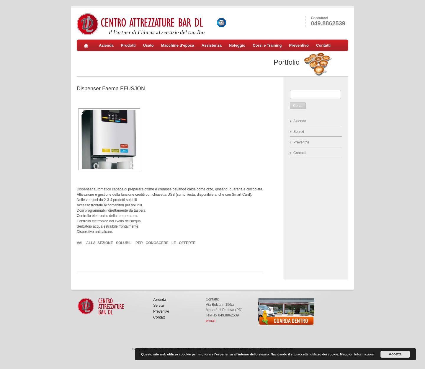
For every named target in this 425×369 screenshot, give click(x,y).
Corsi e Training (267, 45)
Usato (148, 45)
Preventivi (301, 142)
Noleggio (237, 45)
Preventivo (299, 45)
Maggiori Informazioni (357, 354)
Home (87, 45)
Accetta (395, 354)
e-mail (210, 321)
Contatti (323, 45)
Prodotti (128, 45)
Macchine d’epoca (177, 45)
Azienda (106, 45)
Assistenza (212, 45)
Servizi (298, 132)
